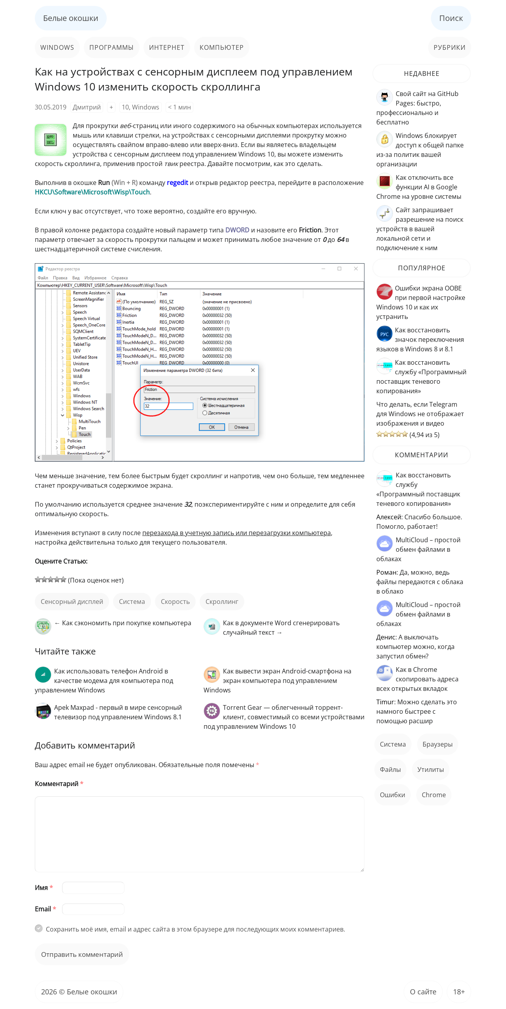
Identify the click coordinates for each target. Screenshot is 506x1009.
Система (132, 601)
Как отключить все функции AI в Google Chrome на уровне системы (418, 187)
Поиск (451, 18)
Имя (44, 887)
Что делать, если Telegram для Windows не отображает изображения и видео (420, 414)
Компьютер (222, 47)
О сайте (423, 991)
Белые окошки (70, 18)
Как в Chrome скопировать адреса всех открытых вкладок (417, 679)
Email (45, 909)
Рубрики (450, 47)
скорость (175, 601)
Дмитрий (87, 107)
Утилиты (430, 769)
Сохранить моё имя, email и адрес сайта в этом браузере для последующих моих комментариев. (195, 929)
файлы (390, 769)
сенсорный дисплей (72, 601)
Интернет (167, 47)
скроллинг (222, 601)
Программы (111, 47)
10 (125, 107)
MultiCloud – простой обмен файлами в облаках (418, 549)
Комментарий (59, 783)
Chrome (434, 794)
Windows (57, 47)
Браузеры (438, 744)
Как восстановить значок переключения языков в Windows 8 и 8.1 (420, 339)
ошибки (392, 794)
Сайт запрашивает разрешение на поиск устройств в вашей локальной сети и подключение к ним (419, 229)
